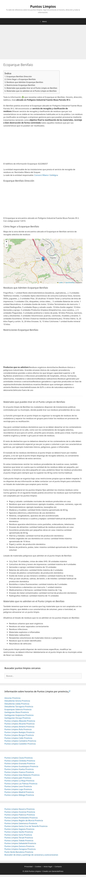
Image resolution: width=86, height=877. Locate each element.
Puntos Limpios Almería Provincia (19, 726)
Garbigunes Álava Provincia (16, 712)
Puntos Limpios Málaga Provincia (19, 795)
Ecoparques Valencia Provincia (17, 709)
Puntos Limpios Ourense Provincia (19, 812)
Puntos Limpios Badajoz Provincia (19, 732)
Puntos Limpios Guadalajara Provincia (21, 766)
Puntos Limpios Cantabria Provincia (20, 741)
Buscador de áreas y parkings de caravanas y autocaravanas (31, 854)
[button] (43, 259)
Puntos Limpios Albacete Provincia (19, 721)
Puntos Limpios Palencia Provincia (19, 814)
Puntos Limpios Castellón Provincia (20, 743)
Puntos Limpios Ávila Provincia (18, 729)
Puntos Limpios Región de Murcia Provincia (23, 820)
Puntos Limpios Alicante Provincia (19, 723)
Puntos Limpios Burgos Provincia (19, 735)
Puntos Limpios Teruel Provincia (18, 837)
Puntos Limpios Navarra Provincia (19, 809)
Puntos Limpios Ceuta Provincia (18, 757)
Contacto (58, 866)
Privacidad (28, 866)
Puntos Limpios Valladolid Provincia (20, 843)
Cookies (38, 866)
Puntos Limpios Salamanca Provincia (20, 823)
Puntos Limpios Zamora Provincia (19, 846)
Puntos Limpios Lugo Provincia (18, 789)
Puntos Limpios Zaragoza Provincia (20, 849)
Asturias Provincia (12, 698)
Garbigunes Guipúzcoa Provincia (18, 715)
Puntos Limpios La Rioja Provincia (19, 780)
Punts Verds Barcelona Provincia (18, 852)
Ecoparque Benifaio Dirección (19, 76)
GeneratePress (57, 871)
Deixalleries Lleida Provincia (16, 703)
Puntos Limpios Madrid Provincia (19, 792)
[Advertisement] (43, 42)
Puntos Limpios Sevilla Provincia (18, 832)
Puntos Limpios (43, 6)
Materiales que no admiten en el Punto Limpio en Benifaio (31, 91)
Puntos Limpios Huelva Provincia (18, 769)
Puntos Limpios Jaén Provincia (17, 778)
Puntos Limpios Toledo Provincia (18, 840)
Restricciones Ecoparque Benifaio (20, 85)
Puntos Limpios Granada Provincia (19, 763)
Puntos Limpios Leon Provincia (18, 786)
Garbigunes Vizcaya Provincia (17, 718)
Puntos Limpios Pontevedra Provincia (21, 817)
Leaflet (60, 282)
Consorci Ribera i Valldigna (46, 175)
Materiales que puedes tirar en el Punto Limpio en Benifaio (31, 88)
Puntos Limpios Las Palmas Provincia (20, 783)
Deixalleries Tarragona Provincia (18, 706)
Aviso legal (48, 866)
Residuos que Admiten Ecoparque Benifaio (24, 82)
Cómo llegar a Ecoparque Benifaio (21, 79)
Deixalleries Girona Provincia (17, 700)
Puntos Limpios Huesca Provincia (19, 772)
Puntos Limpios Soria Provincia (18, 834)
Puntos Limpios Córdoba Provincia (19, 760)
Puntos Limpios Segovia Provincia (19, 829)
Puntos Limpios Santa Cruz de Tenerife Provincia (25, 826)
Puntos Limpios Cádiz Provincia (18, 738)
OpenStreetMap (70, 282)
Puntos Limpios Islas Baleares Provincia (22, 775)
